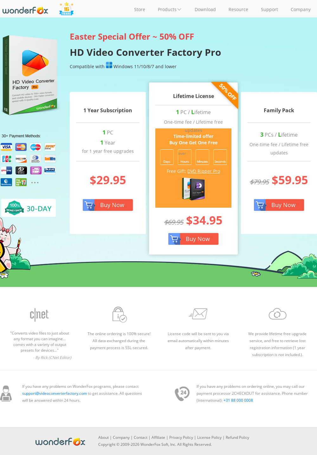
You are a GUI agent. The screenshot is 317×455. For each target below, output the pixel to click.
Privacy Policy (181, 437)
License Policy (209, 437)
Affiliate (158, 437)
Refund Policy (237, 437)
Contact (140, 437)
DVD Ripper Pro (203, 171)
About (103, 437)
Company (121, 437)
